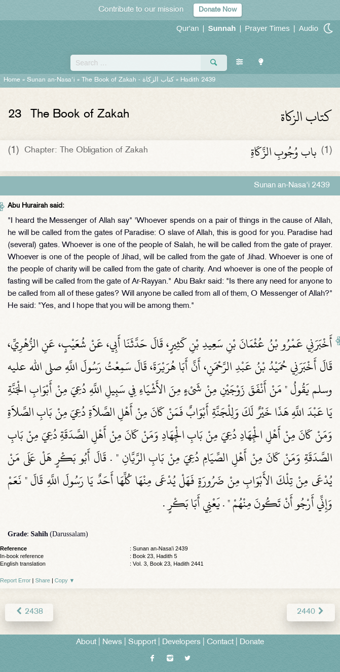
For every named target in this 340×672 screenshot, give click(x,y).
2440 (311, 612)
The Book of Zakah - (128, 80)
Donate (252, 642)
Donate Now (218, 10)
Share (42, 580)
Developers (181, 642)
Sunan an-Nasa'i (51, 80)
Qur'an (187, 28)
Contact (220, 642)
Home (12, 80)
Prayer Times (267, 28)
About (86, 642)
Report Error (15, 580)
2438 (29, 612)
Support (142, 642)
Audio (308, 28)
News (112, 642)
